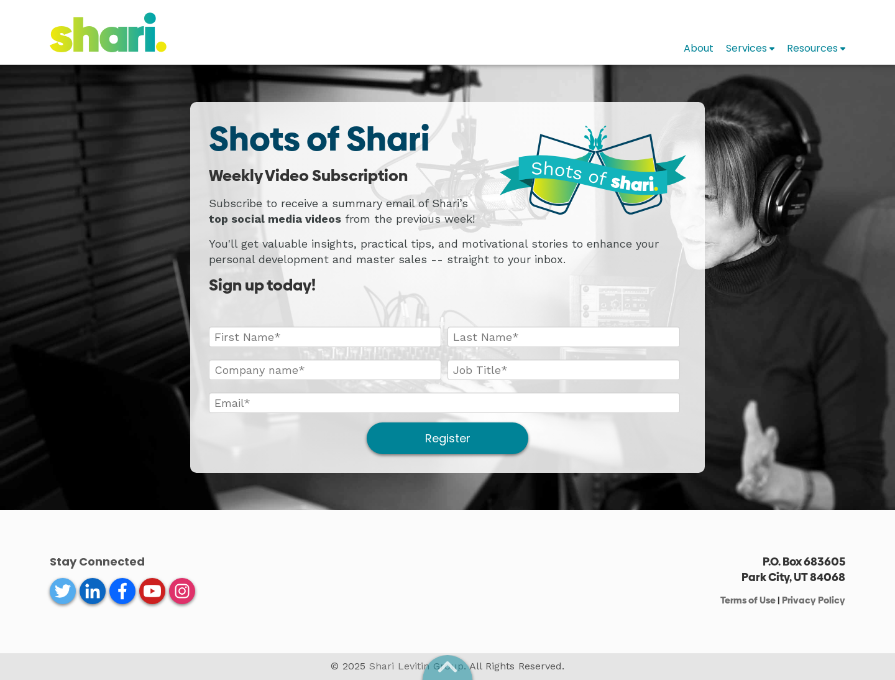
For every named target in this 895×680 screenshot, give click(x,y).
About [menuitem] (699, 48)
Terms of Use (748, 600)
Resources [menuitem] (812, 48)
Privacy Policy (813, 600)
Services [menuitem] (746, 48)
